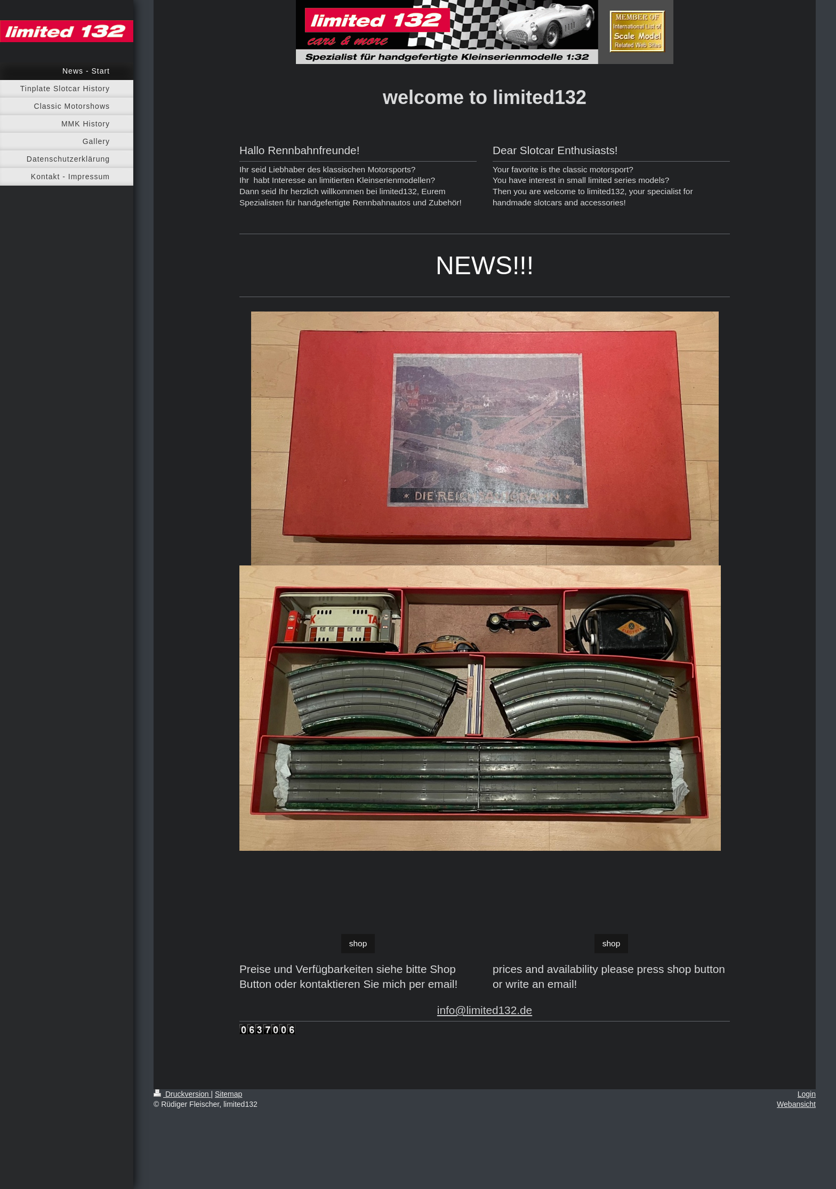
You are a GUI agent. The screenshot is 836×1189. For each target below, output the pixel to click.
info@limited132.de (484, 1010)
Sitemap (228, 1094)
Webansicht (796, 1104)
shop (358, 943)
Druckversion (182, 1094)
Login (807, 1094)
